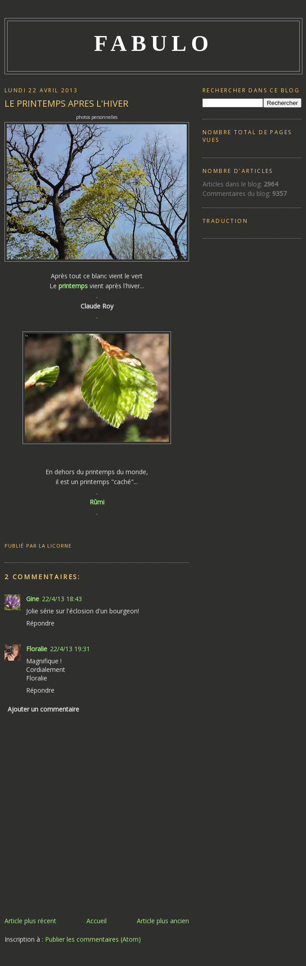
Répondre (40, 623)
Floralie (36, 648)
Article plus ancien (163, 920)
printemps (73, 285)
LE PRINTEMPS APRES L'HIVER (66, 103)
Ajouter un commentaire (43, 709)
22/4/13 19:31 (70, 648)
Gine (32, 598)
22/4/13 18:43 (62, 598)
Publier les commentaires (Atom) (93, 939)
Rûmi (97, 502)
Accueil (96, 920)
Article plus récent (30, 920)
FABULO (153, 43)
